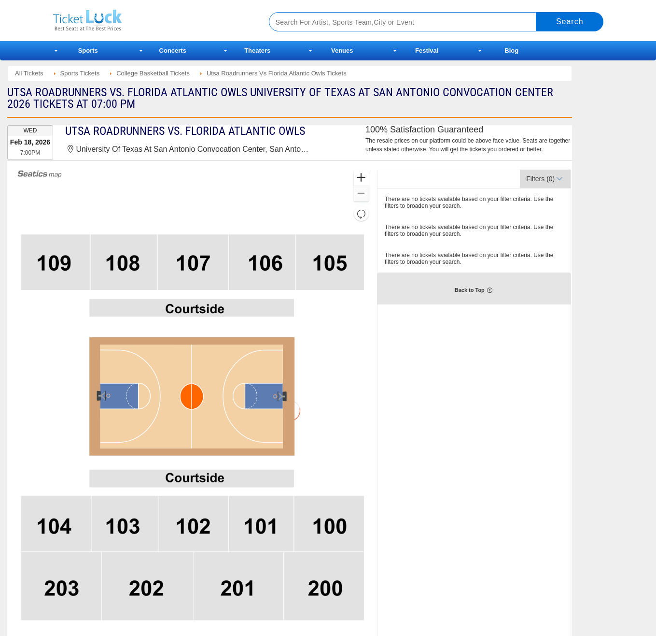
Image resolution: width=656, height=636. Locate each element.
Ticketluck (149, 20)
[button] (361, 178)
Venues (342, 50)
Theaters (257, 50)
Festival (426, 50)
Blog (511, 50)
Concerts (172, 50)
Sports (88, 50)
